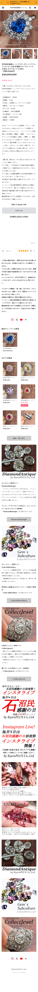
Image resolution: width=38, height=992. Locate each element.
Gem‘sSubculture (19, 601)
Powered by (19, 972)
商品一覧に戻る (19, 438)
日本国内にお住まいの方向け (19, 217)
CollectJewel (19, 679)
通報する (33, 243)
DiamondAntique (19, 519)
